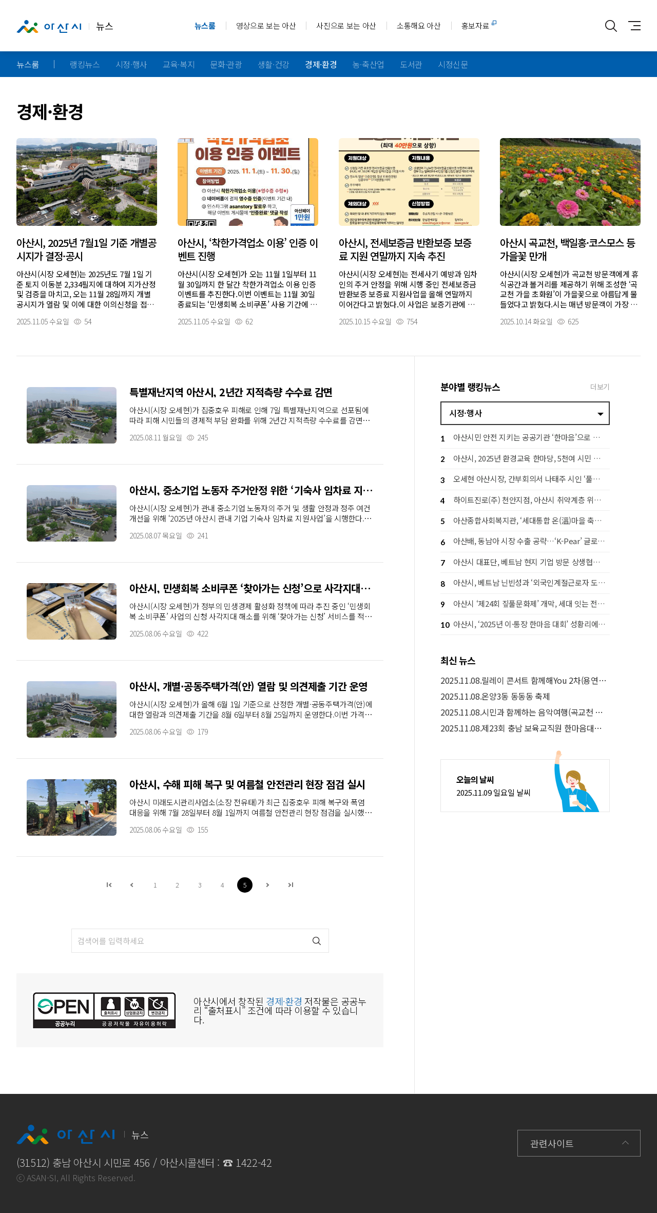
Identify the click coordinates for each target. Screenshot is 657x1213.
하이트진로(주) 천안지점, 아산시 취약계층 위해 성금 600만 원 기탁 (525, 500)
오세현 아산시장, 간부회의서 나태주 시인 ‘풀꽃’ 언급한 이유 (525, 480)
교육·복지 (179, 64)
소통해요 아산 (419, 25)
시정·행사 (131, 64)
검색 (316, 940)
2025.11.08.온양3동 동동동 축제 (495, 696)
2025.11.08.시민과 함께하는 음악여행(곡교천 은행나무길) (525, 712)
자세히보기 (86, 231)
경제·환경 (321, 64)
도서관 (411, 64)
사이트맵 (632, 25)
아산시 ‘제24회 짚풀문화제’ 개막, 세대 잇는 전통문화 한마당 (525, 604)
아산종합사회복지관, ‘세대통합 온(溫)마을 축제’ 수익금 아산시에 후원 (525, 521)
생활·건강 (273, 64)
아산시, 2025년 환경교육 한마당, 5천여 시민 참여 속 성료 (525, 459)
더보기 (600, 386)
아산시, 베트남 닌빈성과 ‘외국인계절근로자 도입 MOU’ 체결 (525, 583)
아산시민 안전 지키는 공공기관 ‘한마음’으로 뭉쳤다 (525, 438)
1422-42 (254, 1162)
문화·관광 (226, 64)
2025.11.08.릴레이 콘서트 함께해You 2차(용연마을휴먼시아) (525, 680)
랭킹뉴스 (85, 64)
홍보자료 (475, 25)
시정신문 (453, 64)
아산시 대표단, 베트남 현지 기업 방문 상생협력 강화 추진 (525, 562)
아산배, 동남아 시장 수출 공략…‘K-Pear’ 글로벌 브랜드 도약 (525, 542)
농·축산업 (368, 64)
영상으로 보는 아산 (266, 25)
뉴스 (64, 26)
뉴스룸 (205, 25)
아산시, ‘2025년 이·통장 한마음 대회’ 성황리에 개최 (525, 624)
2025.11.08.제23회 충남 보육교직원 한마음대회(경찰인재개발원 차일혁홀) (525, 728)
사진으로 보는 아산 (346, 25)
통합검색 (611, 25)
